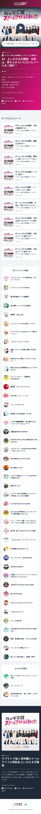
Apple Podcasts (7, 101)
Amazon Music (28, 101)
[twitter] (26, 804)
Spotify (18, 101)
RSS (4, 103)
